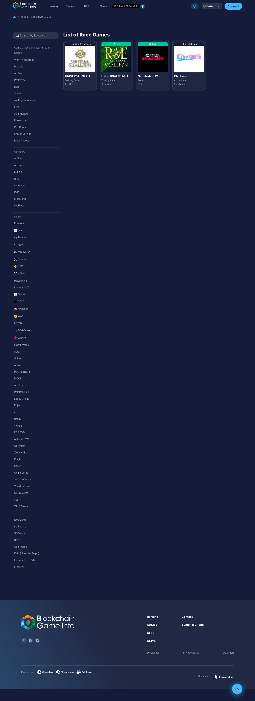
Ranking (24, 17)
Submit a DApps (193, 624)
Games (70, 6)
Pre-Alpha (20, 120)
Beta (16, 86)
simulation (20, 185)
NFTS (151, 633)
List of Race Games (41, 17)
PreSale (18, 66)
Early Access (21, 140)
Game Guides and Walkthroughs (33, 47)
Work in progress (24, 59)
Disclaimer (153, 652)
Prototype (20, 79)
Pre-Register (21, 127)
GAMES (152, 624)
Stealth (18, 93)
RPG (16, 178)
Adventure (20, 165)
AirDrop (18, 73)
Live (16, 106)
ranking (53, 6)
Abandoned (21, 113)
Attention (228, 652)
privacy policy (191, 652)
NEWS (151, 641)
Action (18, 158)
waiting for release (25, 100)
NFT (86, 6)
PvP (16, 192)
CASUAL (19, 205)
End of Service (22, 133)
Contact (187, 616)
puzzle (18, 171)
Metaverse (20, 198)
